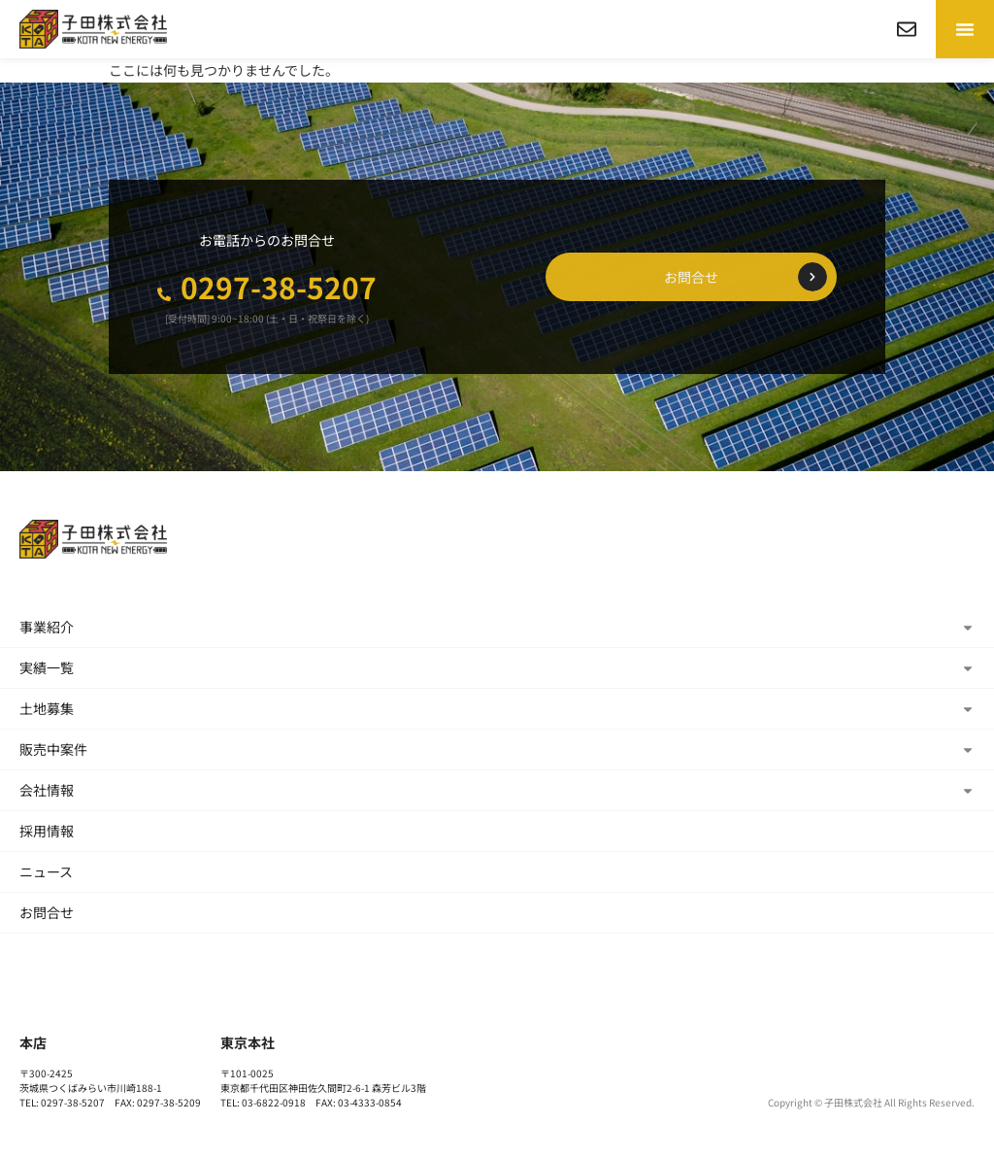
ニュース (46, 871)
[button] (965, 29)
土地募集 (497, 708)
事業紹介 (497, 626)
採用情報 (46, 830)
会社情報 (497, 790)
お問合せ (46, 912)
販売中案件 (497, 749)
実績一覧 (497, 667)
